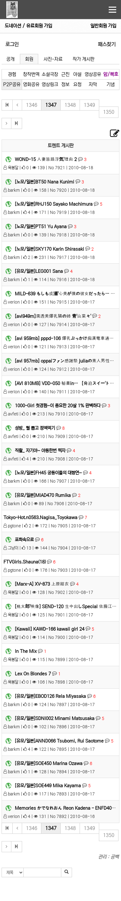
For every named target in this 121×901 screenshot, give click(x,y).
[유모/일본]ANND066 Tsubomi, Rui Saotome (59, 740)
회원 (29, 59)
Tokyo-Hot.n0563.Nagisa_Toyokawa (40, 517)
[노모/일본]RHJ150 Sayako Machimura (54, 204)
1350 (108, 112)
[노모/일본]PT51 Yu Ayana (41, 226)
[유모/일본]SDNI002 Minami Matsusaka (54, 718)
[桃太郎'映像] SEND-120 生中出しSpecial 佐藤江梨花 (68, 606)
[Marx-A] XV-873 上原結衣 (42, 584)
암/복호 (110, 74)
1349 (89, 105)
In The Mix (26, 651)
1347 (51, 105)
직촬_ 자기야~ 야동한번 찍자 (40, 450)
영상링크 (50, 84)
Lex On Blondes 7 (33, 673)
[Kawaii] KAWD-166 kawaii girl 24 (49, 628)
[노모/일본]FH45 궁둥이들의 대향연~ (48, 472)
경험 (12, 74)
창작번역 (31, 74)
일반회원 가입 (103, 26)
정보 (65, 84)
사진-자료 (53, 59)
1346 (31, 105)
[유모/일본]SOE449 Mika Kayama (48, 785)
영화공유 (31, 84)
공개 (10, 59)
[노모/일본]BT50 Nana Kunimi (44, 181)
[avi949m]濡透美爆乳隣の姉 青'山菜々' (53, 316)
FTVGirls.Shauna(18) (24, 561)
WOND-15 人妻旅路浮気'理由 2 (46, 159)
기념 (110, 84)
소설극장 (50, 74)
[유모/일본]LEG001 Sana (39, 271)
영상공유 (93, 74)
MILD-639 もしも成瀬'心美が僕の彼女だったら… (62, 293)
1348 (70, 105)
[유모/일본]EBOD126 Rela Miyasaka (50, 696)
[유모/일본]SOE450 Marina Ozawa (48, 763)
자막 (93, 84)
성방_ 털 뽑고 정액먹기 (35, 428)
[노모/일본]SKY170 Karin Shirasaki (49, 248)
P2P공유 (12, 84)
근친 (65, 74)
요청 (77, 84)
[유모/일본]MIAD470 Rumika (43, 495)
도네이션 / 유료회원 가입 (28, 26)
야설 (77, 74)
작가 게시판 (83, 59)
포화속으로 (24, 539)
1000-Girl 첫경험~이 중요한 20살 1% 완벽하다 (57, 405)
